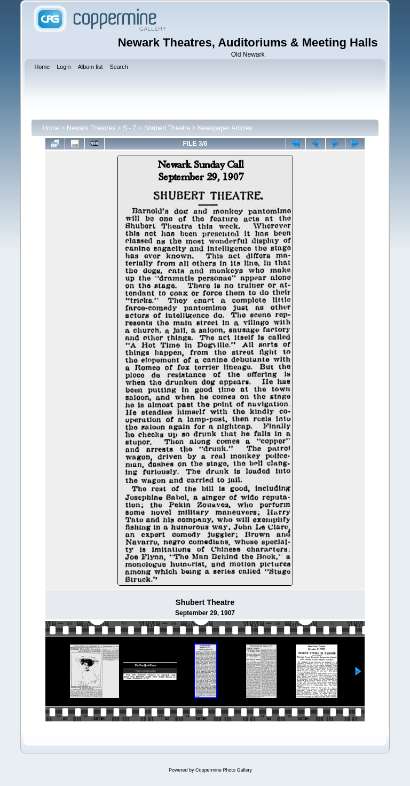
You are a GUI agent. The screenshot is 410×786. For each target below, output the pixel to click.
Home (50, 128)
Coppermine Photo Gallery (223, 770)
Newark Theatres (91, 128)
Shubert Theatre (167, 128)
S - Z (130, 128)
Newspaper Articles (225, 128)
